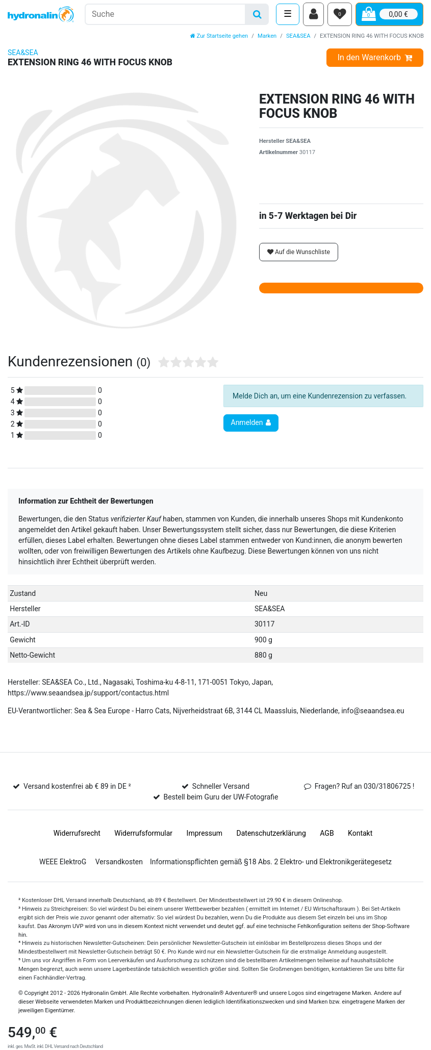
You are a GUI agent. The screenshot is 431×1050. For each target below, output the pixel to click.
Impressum (204, 836)
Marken (267, 38)
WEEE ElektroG (62, 865)
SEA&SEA (298, 38)
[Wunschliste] (339, 16)
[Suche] (257, 16)
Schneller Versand (220, 789)
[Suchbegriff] (165, 16)
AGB (327, 836)
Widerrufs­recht (77, 836)
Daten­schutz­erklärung (271, 836)
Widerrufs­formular (143, 836)
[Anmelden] (313, 16)
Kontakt (360, 836)
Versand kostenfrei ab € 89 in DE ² (77, 789)
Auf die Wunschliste (298, 254)
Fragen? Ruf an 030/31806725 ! (365, 789)
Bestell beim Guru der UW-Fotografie (221, 800)
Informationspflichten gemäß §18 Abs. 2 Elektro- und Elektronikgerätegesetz (271, 865)
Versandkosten (119, 865)
